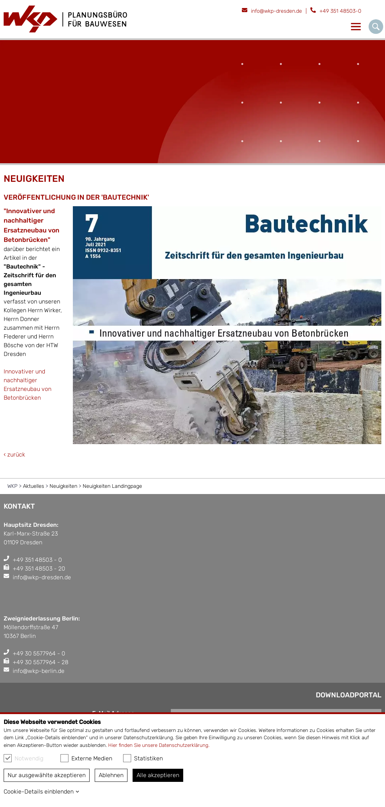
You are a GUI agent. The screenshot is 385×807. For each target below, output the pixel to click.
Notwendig (23, 758)
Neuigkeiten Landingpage (112, 486)
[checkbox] (8, 758)
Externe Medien (86, 758)
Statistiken (143, 758)
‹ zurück (14, 454)
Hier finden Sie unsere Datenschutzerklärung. (158, 745)
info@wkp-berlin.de (38, 670)
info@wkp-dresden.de (276, 11)
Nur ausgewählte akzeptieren (47, 775)
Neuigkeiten (63, 486)
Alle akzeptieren (158, 775)
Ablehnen (111, 775)
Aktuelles (33, 486)
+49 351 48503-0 (340, 11)
